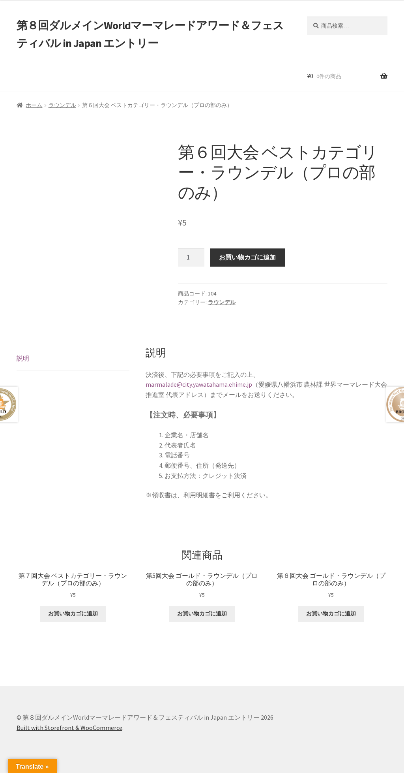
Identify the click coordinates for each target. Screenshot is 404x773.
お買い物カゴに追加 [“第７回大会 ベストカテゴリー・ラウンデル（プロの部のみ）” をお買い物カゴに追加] (73, 613)
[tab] (73, 359)
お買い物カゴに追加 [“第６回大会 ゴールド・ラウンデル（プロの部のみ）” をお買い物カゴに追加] (331, 613)
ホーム (34, 105)
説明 (23, 358)
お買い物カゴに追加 (247, 257)
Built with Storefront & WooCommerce (69, 728)
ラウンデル (62, 105)
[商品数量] (191, 257)
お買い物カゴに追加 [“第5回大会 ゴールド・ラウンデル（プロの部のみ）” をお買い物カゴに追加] (202, 613)
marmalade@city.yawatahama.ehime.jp (199, 384)
